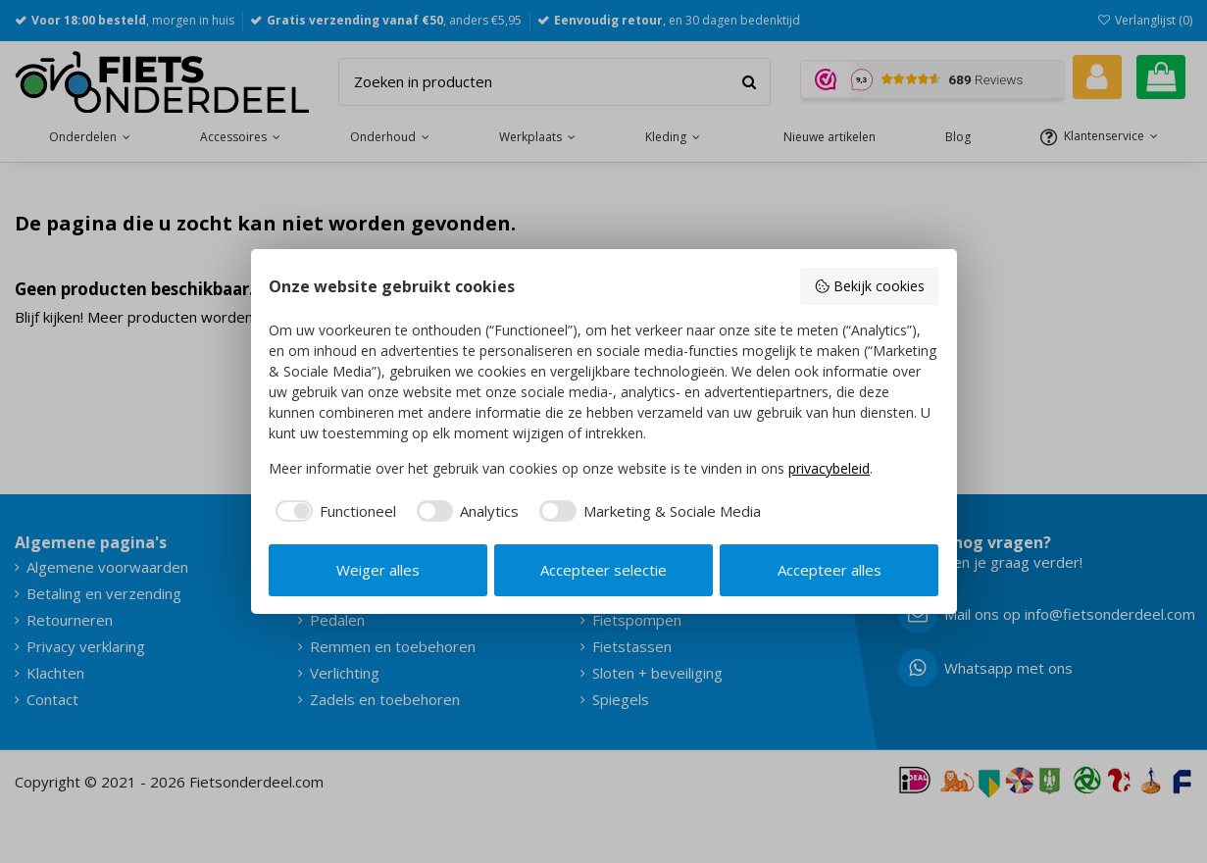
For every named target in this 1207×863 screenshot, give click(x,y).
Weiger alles (378, 570)
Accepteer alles (829, 570)
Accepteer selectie (603, 570)
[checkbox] (332, 511)
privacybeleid (829, 468)
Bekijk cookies (869, 286)
